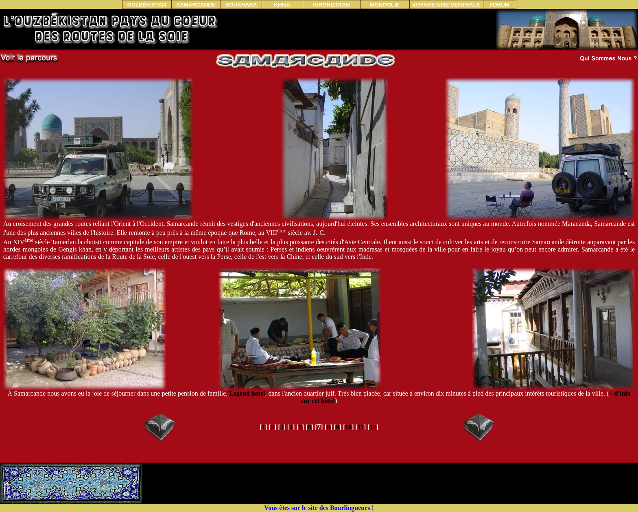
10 (348, 427)
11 (361, 427)
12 (373, 427)
